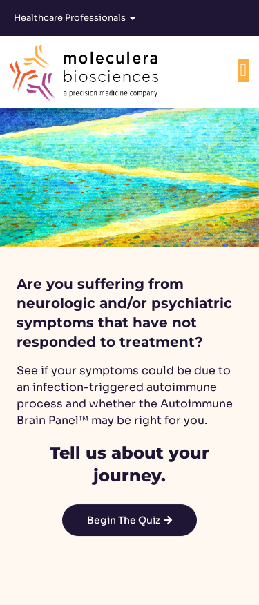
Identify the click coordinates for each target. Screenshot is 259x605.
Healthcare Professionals (74, 18)
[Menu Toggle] (244, 70)
